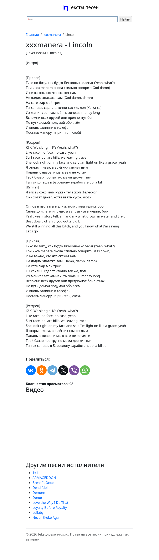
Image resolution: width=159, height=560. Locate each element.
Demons (39, 492)
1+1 (35, 472)
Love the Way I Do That (50, 502)
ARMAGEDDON (44, 477)
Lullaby (37, 512)
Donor (37, 497)
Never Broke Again (47, 517)
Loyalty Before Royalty (49, 507)
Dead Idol (40, 487)
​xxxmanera (52, 34)
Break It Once (43, 482)
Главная (32, 34)
